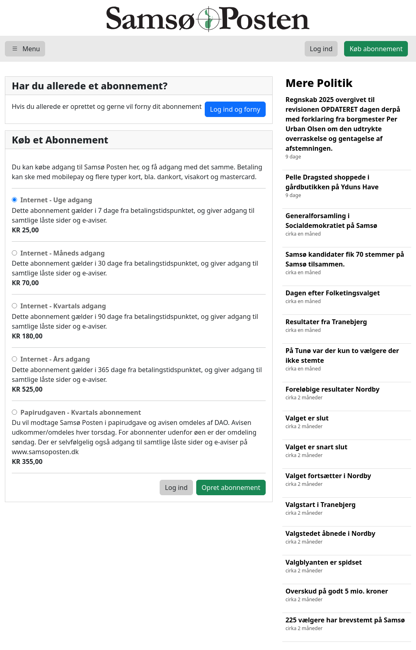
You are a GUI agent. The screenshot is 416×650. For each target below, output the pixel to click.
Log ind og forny (235, 109)
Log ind (176, 487)
